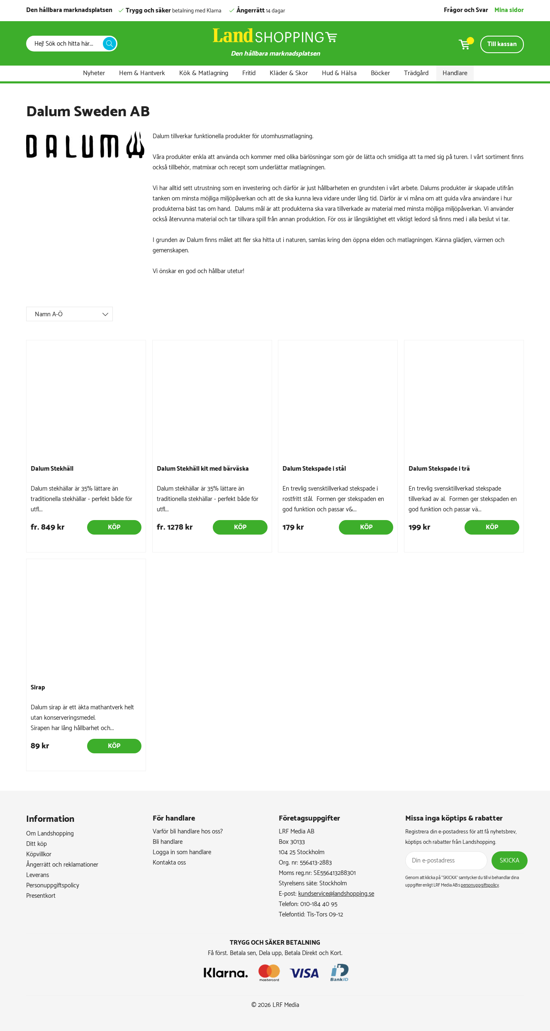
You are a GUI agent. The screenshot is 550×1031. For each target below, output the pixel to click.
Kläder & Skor (289, 73)
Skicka (509, 860)
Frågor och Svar (466, 10)
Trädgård (416, 73)
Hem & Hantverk (142, 73)
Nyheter (94, 73)
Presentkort (41, 896)
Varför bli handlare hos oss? (188, 831)
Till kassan (502, 44)
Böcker (380, 73)
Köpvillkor (38, 854)
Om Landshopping (50, 833)
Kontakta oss (169, 863)
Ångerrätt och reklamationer (62, 865)
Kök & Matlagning (203, 73)
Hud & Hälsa (339, 73)
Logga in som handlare (182, 852)
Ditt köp (36, 844)
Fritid (249, 73)
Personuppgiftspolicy (52, 885)
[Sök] (67, 44)
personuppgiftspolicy (480, 885)
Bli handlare (168, 842)
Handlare (455, 73)
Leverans (37, 875)
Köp (114, 527)
